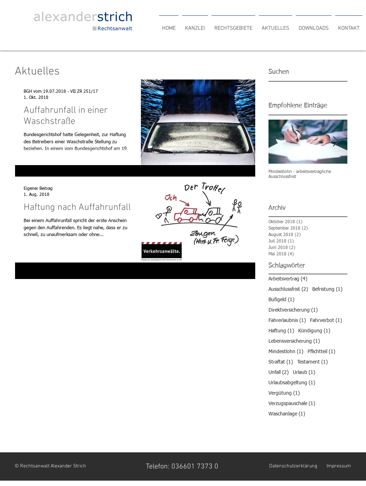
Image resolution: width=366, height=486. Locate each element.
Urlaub (304, 372)
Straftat (280, 362)
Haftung (281, 330)
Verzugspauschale (291, 403)
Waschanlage (286, 414)
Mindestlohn (285, 351)
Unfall (278, 372)
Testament (312, 362)
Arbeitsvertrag (287, 279)
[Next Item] (336, 142)
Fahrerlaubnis (287, 320)
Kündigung (314, 330)
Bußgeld (281, 299)
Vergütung (284, 393)
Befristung (327, 289)
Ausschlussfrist (288, 289)
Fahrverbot (326, 320)
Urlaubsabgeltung (291, 382)
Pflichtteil (321, 351)
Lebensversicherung (294, 341)
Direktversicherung (293, 310)
